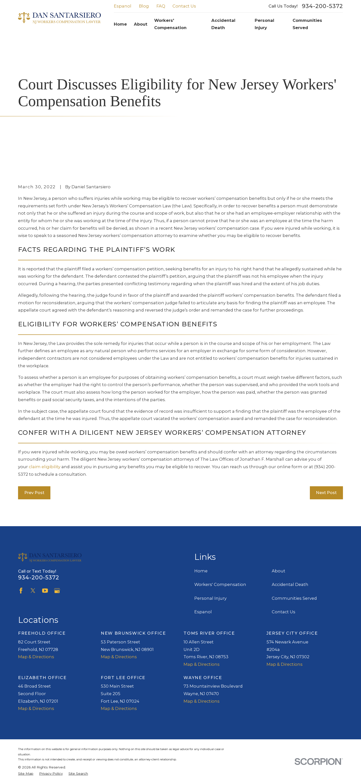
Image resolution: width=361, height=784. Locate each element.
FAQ (160, 6)
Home (201, 570)
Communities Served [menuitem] (307, 24)
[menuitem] (25, 773)
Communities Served (294, 598)
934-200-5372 (322, 6)
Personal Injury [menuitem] (264, 24)
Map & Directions (36, 656)
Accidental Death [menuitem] (223, 24)
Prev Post (34, 492)
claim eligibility (44, 466)
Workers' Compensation (220, 584)
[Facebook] (21, 590)
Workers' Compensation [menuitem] (170, 24)
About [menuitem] (140, 24)
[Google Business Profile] (57, 590)
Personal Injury (210, 598)
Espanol (122, 6)
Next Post (326, 492)
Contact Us (184, 6)
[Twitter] (33, 590)
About (278, 570)
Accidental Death (290, 584)
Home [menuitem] (120, 24)
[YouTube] (45, 590)
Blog (144, 6)
